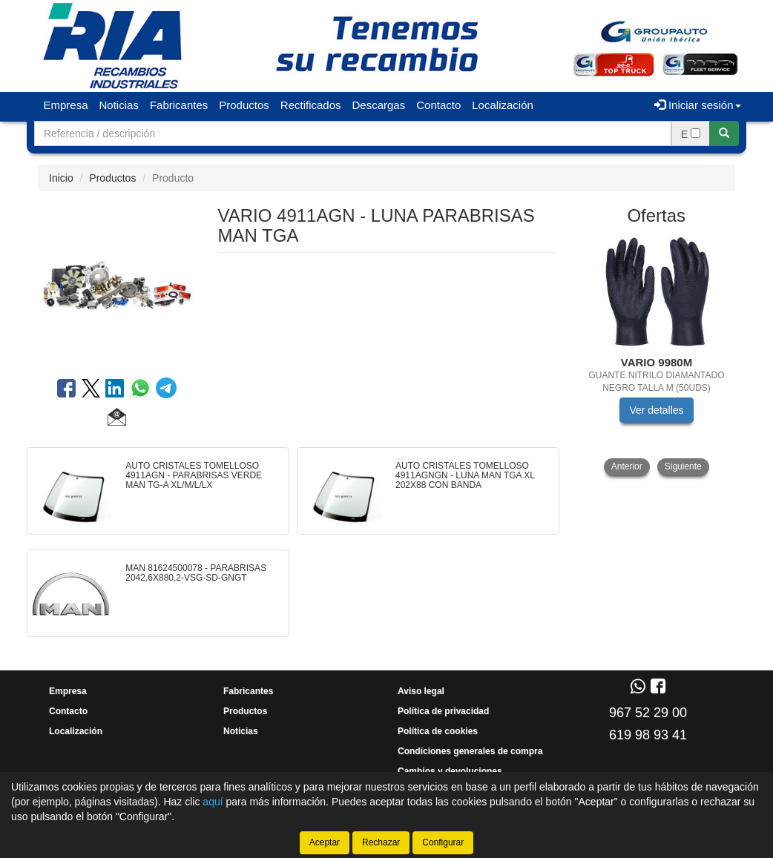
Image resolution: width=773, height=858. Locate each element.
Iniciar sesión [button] (697, 105)
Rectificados (310, 105)
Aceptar (324, 842)
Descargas (379, 105)
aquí (213, 802)
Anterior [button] (626, 466)
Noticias (119, 105)
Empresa (66, 105)
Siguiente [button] (683, 466)
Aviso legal (421, 691)
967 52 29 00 (648, 712)
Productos (244, 105)
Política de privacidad (443, 711)
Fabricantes (179, 105)
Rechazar (381, 842)
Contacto (438, 105)
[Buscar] (724, 133)
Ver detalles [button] (656, 410)
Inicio (61, 178)
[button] (117, 419)
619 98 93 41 (648, 734)
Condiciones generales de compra (470, 751)
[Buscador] (352, 133)
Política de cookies (438, 731)
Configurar (443, 842)
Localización (502, 105)
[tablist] (657, 356)
